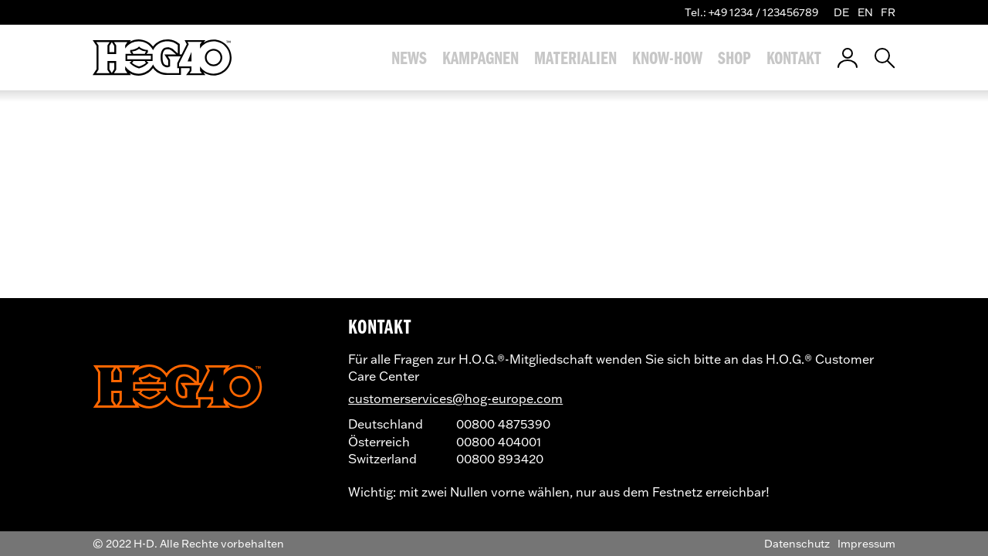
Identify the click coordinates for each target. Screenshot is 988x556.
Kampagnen (480, 58)
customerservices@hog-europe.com (455, 398)
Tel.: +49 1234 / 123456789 (751, 12)
